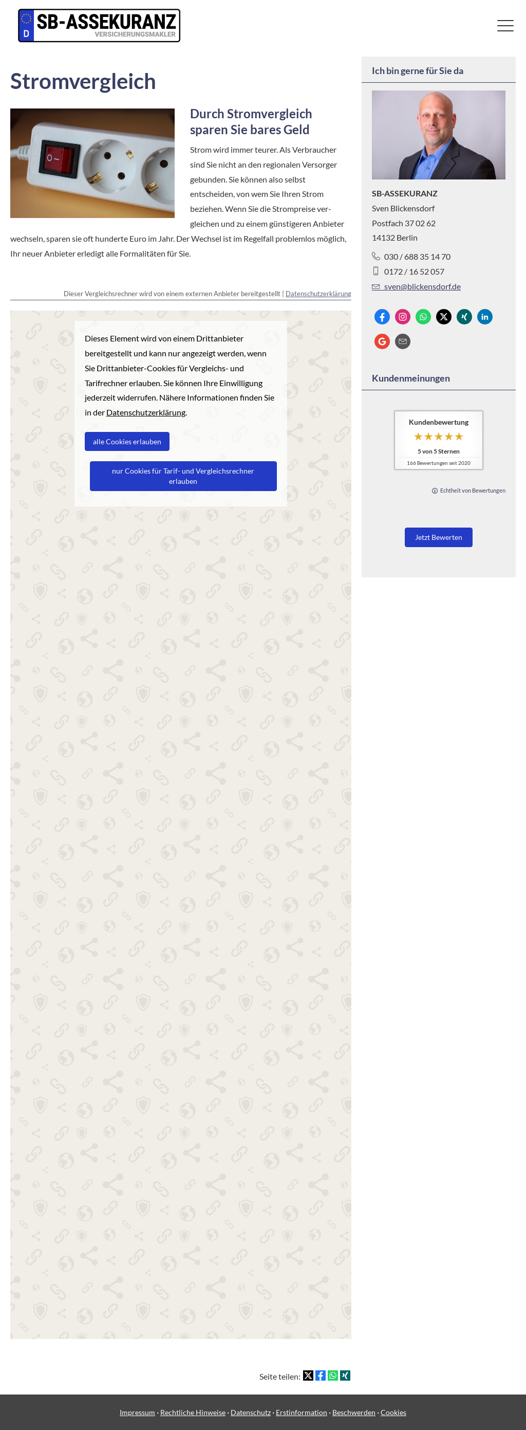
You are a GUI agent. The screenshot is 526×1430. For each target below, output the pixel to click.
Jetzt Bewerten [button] (438, 537)
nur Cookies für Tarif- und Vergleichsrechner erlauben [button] (183, 475)
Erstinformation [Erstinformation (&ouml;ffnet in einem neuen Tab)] (301, 1412)
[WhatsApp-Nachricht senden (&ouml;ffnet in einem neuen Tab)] (423, 316)
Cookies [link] (393, 1412)
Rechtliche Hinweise (193, 1412)
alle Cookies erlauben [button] (127, 441)
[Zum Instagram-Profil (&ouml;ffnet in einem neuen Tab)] (402, 316)
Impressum (137, 1412)
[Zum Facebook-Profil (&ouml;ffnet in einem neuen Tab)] (382, 316)
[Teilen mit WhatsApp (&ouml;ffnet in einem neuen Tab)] (333, 1375)
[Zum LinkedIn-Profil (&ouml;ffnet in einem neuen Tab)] (485, 316)
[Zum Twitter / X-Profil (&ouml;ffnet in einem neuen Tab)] (444, 316)
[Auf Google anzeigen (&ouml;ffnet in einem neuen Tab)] (382, 341)
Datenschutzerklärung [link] (145, 412)
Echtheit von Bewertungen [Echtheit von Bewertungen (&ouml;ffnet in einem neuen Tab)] (472, 490)
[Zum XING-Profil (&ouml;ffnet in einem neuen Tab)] (464, 316)
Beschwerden (353, 1412)
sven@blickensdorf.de (416, 286)
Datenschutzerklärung (318, 293)
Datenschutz (251, 1412)
